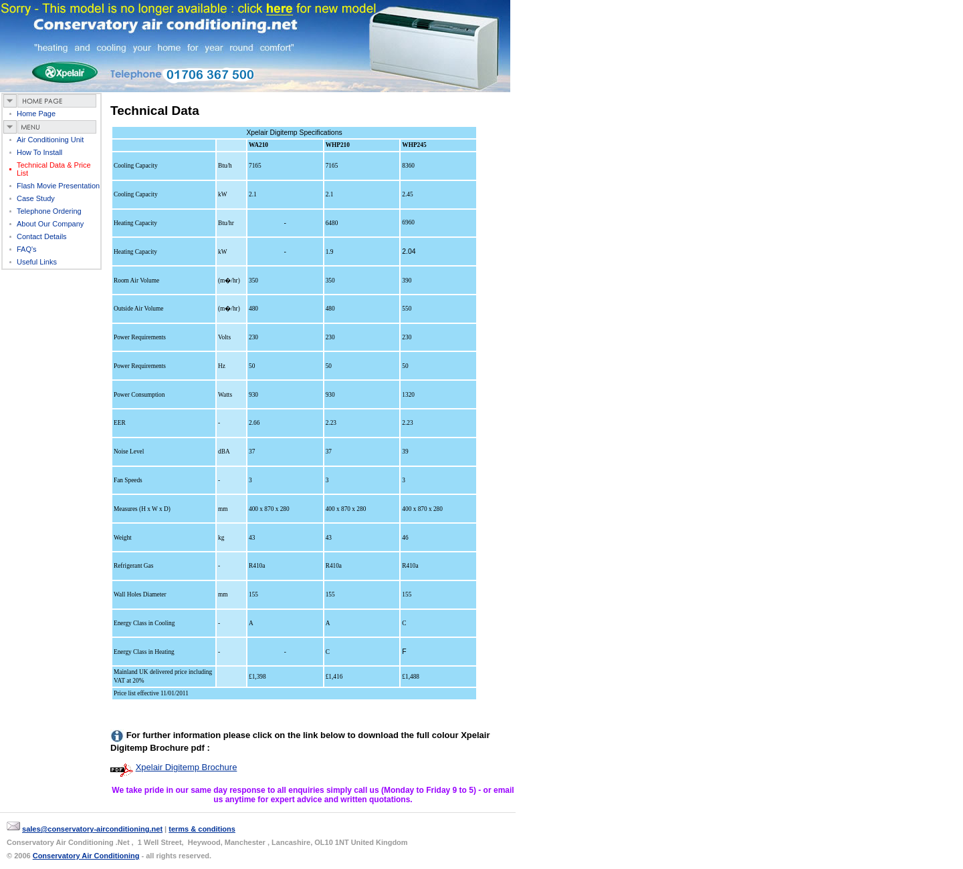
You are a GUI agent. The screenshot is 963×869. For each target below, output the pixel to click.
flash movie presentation (58, 186)
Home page (36, 114)
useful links (37, 262)
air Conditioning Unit (50, 140)
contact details (42, 236)
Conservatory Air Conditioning (86, 856)
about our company (50, 224)
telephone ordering (49, 211)
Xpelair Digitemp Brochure (186, 767)
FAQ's (27, 249)
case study (36, 198)
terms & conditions (202, 829)
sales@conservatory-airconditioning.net (92, 829)
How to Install (39, 152)
